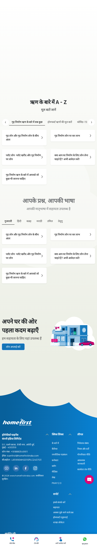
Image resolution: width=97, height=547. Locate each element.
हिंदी (19, 221)
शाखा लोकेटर (58, 482)
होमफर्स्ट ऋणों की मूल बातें (60, 122)
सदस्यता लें (14, 504)
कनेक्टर (55, 420)
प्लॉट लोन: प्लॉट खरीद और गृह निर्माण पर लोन (24, 157)
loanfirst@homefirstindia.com (23, 415)
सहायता (56, 467)
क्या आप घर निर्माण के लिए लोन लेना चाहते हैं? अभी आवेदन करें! (72, 157)
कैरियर (55, 409)
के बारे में (55, 403)
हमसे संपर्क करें (59, 462)
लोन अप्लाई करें (13, 347)
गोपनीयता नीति (83, 414)
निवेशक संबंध (83, 403)
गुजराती (8, 221)
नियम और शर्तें (83, 409)
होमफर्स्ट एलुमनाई (60, 477)
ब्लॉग (54, 426)
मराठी (39, 221)
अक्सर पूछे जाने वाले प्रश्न (63, 472)
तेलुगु (60, 221)
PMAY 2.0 (56, 443)
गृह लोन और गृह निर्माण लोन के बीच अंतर (24, 138)
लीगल (80, 394)
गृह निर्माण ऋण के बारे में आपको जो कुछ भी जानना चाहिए (24, 177)
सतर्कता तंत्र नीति (84, 429)
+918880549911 (19, 411)
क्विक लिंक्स (58, 394)
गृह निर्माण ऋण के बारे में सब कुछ (27, 122)
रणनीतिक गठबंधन (59, 414)
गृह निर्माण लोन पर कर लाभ (72, 136)
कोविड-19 (82, 122)
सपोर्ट (55, 454)
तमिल (50, 221)
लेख (53, 437)
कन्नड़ (28, 221)
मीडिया (55, 431)
